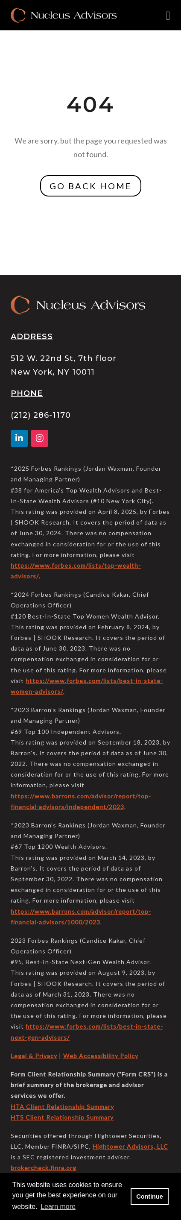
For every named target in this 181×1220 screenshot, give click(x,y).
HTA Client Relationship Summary (62, 1106)
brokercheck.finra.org (43, 1167)
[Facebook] (39, 438)
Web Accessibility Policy (100, 1055)
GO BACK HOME (91, 186)
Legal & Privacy (34, 1055)
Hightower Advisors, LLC (130, 1146)
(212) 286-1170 (41, 415)
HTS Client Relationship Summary (62, 1117)
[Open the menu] (168, 15)
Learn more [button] (58, 1206)
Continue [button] (149, 1196)
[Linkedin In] (21, 438)
